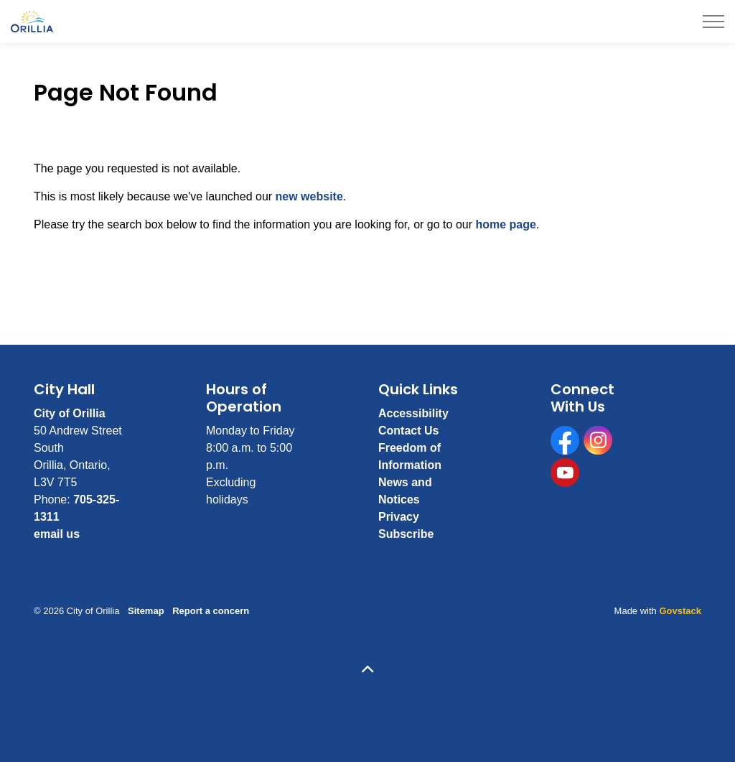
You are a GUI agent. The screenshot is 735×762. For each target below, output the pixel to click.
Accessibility (413, 413)
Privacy (398, 517)
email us (57, 534)
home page (505, 224)
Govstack (680, 610)
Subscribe (406, 534)
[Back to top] (367, 670)
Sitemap (146, 610)
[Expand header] (713, 21)
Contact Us (408, 430)
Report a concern (210, 610)
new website (309, 196)
